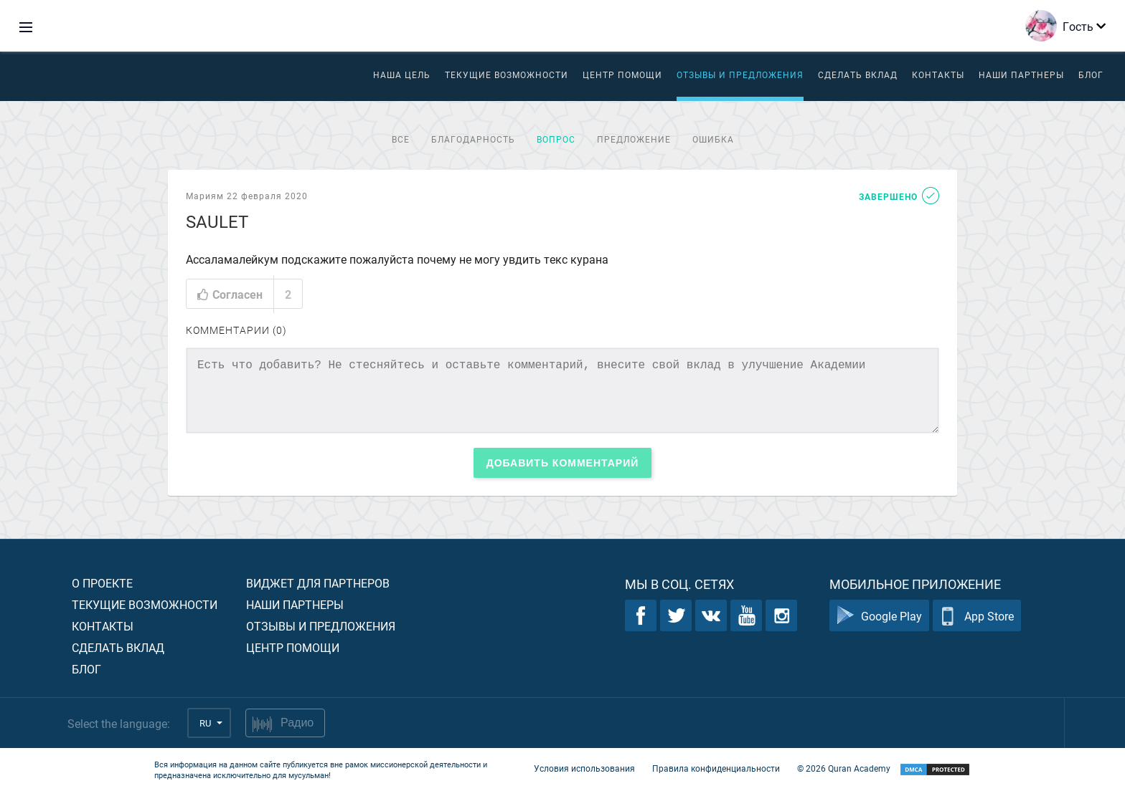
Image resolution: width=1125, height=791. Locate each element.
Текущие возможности (506, 74)
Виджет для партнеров (318, 582)
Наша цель (401, 74)
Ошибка (713, 139)
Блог (1090, 74)
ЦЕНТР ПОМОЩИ (622, 74)
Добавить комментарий (562, 463)
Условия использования (584, 768)
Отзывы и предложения (740, 74)
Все (401, 139)
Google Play (879, 616)
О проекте (102, 582)
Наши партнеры (1021, 74)
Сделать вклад (858, 74)
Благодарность (473, 139)
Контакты (938, 74)
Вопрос (556, 139)
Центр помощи (292, 647)
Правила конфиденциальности (716, 768)
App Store (977, 616)
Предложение (634, 139)
